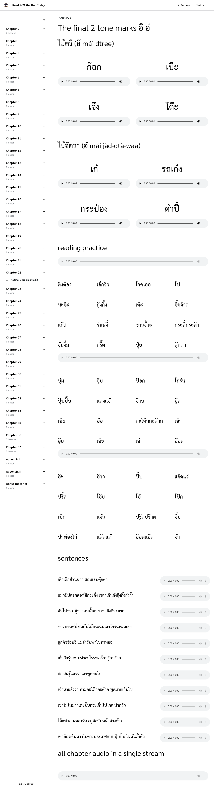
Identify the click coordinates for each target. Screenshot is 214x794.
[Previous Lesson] (183, 5)
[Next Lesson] (200, 5)
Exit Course (26, 783)
